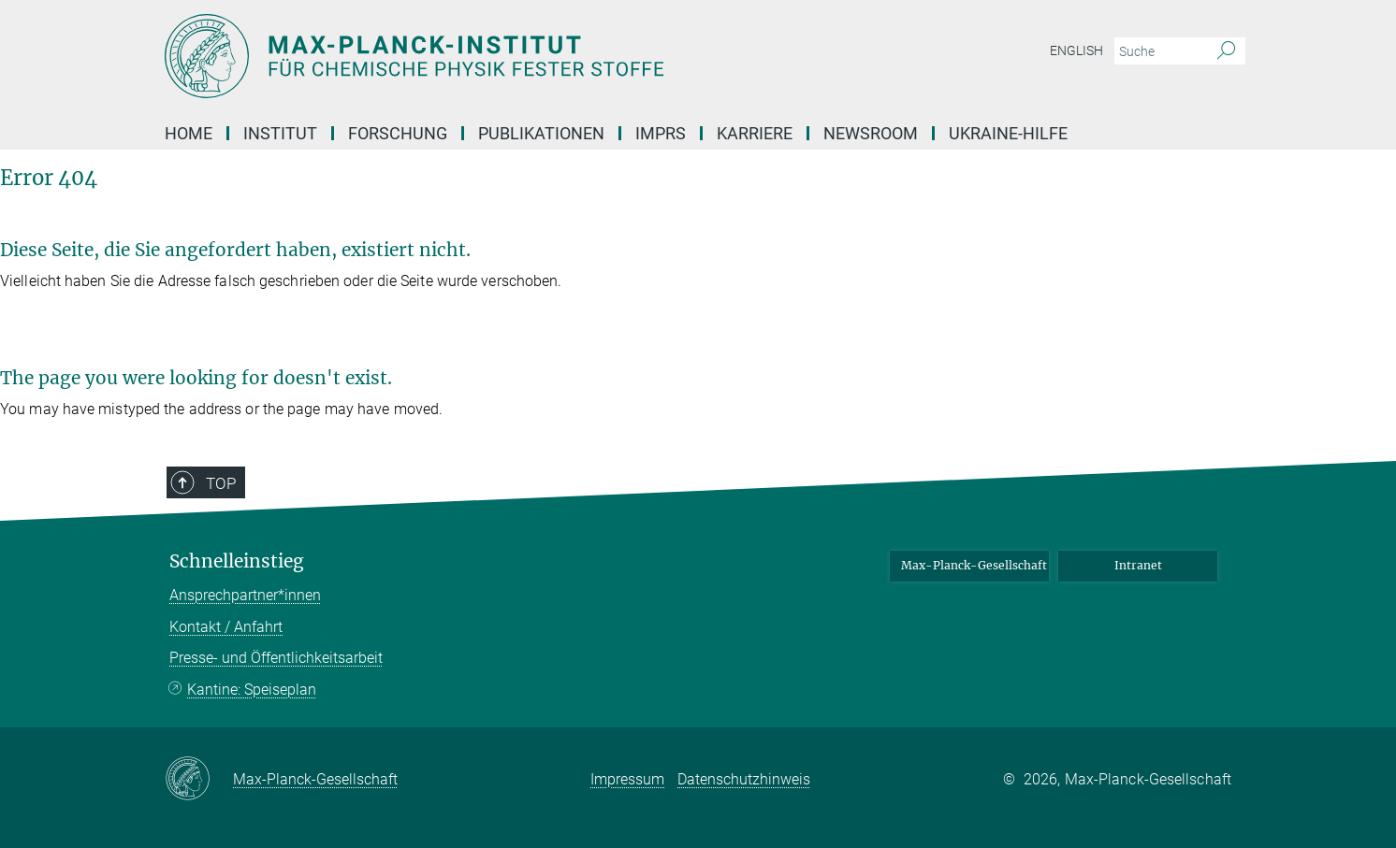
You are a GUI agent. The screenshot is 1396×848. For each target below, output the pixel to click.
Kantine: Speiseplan (251, 689)
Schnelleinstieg (236, 561)
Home (188, 133)
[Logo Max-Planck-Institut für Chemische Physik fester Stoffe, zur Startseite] (515, 56)
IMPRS (660, 133)
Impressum (627, 779)
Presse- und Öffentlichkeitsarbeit (276, 658)
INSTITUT (280, 133)
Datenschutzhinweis (743, 779)
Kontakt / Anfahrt (226, 627)
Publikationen (541, 133)
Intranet (1138, 565)
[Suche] (1226, 51)
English (1076, 50)
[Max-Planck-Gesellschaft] (199, 779)
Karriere (755, 133)
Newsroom (870, 133)
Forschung (397, 133)
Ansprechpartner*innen (245, 595)
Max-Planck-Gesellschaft (974, 565)
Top (221, 483)
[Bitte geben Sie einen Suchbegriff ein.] (1158, 51)
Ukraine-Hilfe (1008, 133)
